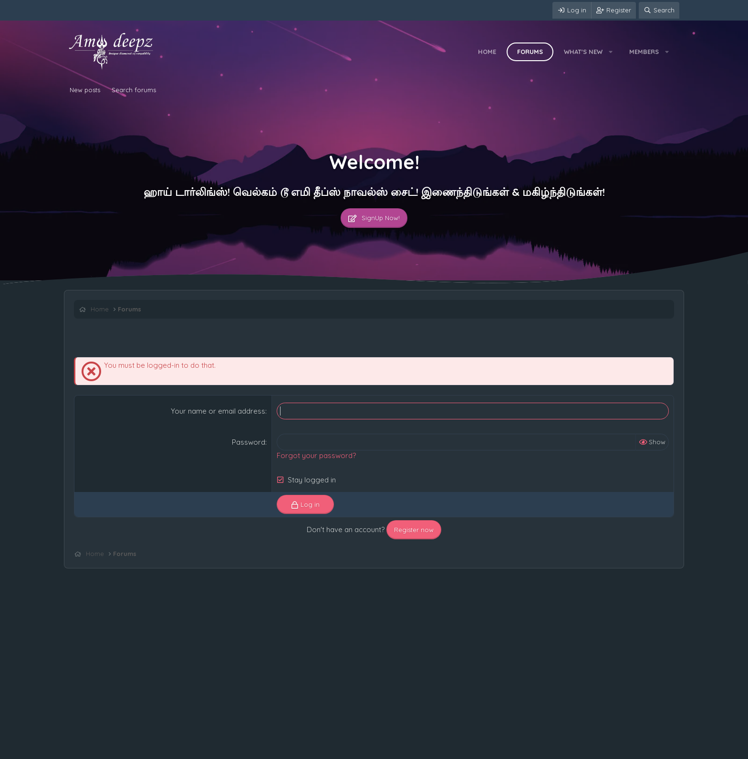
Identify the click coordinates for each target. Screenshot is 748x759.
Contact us (87, 749)
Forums (530, 51)
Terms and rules (133, 749)
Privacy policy (184, 749)
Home (487, 51)
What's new (583, 51)
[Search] (659, 10)
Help (218, 749)
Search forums (134, 90)
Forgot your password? (316, 455)
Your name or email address (218, 411)
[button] (611, 51)
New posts (85, 90)
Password (248, 442)
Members (644, 51)
